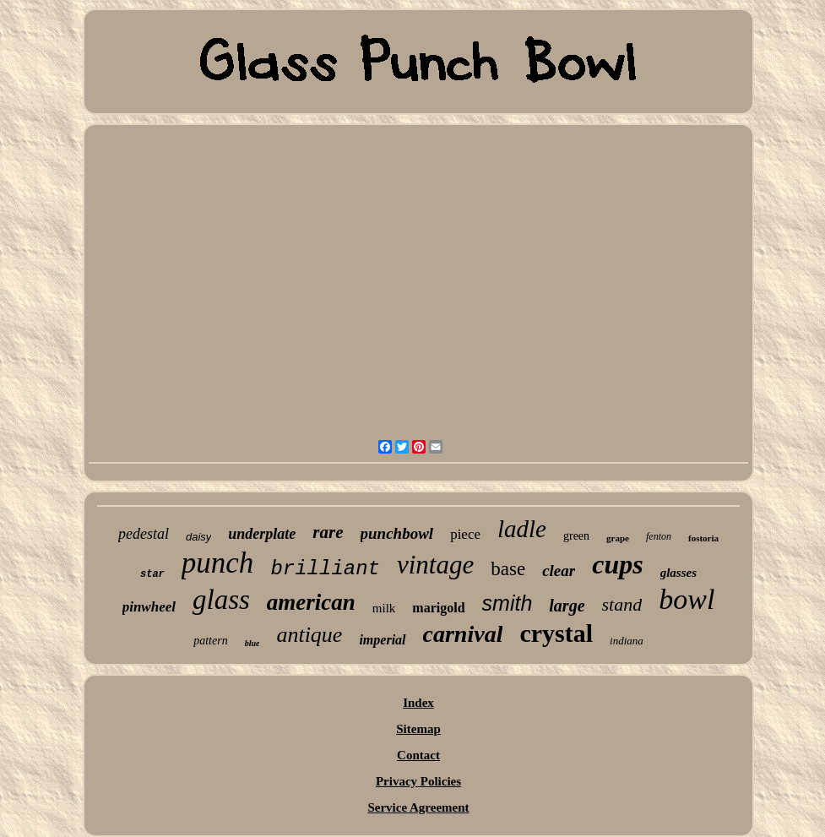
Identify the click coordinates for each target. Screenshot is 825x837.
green (576, 536)
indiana (626, 640)
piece (465, 534)
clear (558, 570)
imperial (382, 640)
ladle (521, 528)
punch (218, 562)
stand (622, 604)
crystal (556, 633)
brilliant (325, 568)
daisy (198, 536)
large (566, 605)
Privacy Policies (418, 781)
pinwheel (149, 607)
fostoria (703, 538)
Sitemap (418, 729)
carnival (463, 634)
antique (309, 634)
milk (384, 608)
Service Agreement (418, 807)
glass (221, 599)
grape (617, 538)
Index (418, 702)
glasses (678, 572)
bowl (686, 599)
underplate (262, 533)
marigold (438, 608)
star (152, 574)
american (311, 602)
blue (252, 643)
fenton (658, 536)
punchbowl (397, 533)
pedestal (143, 533)
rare (327, 532)
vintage (435, 564)
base (508, 568)
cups (617, 564)
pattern (210, 640)
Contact (418, 755)
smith (507, 603)
